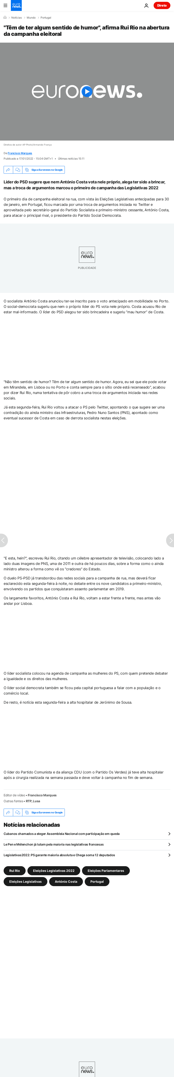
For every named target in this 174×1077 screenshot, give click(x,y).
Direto (162, 5)
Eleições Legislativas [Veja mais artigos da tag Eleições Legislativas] (25, 881)
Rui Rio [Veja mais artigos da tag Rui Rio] (14, 871)
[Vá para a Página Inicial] (16, 5)
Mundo (31, 17)
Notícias (16, 17)
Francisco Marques (20, 153)
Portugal (46, 17)
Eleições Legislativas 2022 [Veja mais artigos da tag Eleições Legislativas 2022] (54, 871)
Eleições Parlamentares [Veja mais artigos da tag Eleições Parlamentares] (106, 871)
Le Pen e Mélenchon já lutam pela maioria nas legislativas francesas (54, 844)
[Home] (5, 17)
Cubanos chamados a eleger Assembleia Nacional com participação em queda (62, 834)
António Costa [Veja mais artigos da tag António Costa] (66, 881)
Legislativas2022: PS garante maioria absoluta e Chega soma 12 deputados (59, 855)
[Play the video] (87, 92)
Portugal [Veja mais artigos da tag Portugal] (97, 881)
